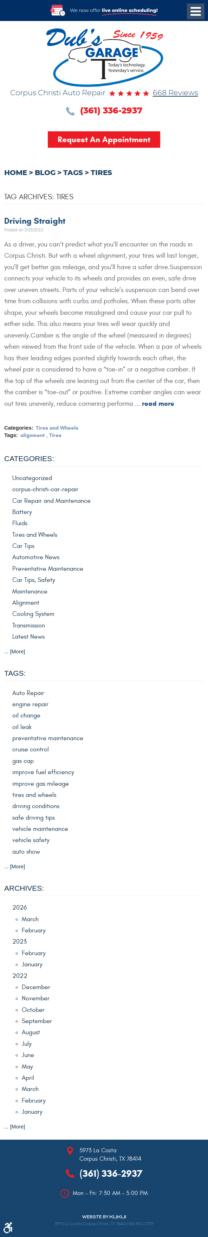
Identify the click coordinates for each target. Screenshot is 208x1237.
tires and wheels (34, 795)
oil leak (22, 727)
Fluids (19, 523)
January (32, 964)
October (33, 1010)
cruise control (30, 749)
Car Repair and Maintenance (51, 501)
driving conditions (35, 806)
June (28, 1055)
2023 (19, 941)
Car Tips (23, 546)
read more (158, 403)
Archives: (24, 888)
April (28, 1078)
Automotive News (35, 557)
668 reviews (175, 93)
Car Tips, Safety (33, 580)
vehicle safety (31, 840)
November (36, 998)
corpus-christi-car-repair (45, 489)
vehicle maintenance (40, 829)
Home (15, 172)
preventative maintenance (47, 738)
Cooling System (33, 614)
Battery (22, 512)
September (37, 1021)
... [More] (14, 651)
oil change (26, 715)
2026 (19, 907)
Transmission (28, 625)
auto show (26, 851)
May (27, 1066)
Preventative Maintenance (47, 568)
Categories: (29, 458)
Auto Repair (28, 693)
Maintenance (29, 591)
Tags (73, 172)
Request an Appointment (104, 139)
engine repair (30, 704)
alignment (32, 435)
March (30, 919)
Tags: (15, 673)
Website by (104, 1216)
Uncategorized (32, 478)
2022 (19, 976)
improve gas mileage (40, 783)
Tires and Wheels (57, 428)
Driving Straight (34, 221)
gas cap (23, 761)
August (31, 1032)
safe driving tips (33, 817)
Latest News (28, 636)
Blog (45, 172)
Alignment (25, 602)
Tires (101, 172)
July (27, 1044)
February (34, 930)
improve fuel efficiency (43, 772)
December (36, 987)
